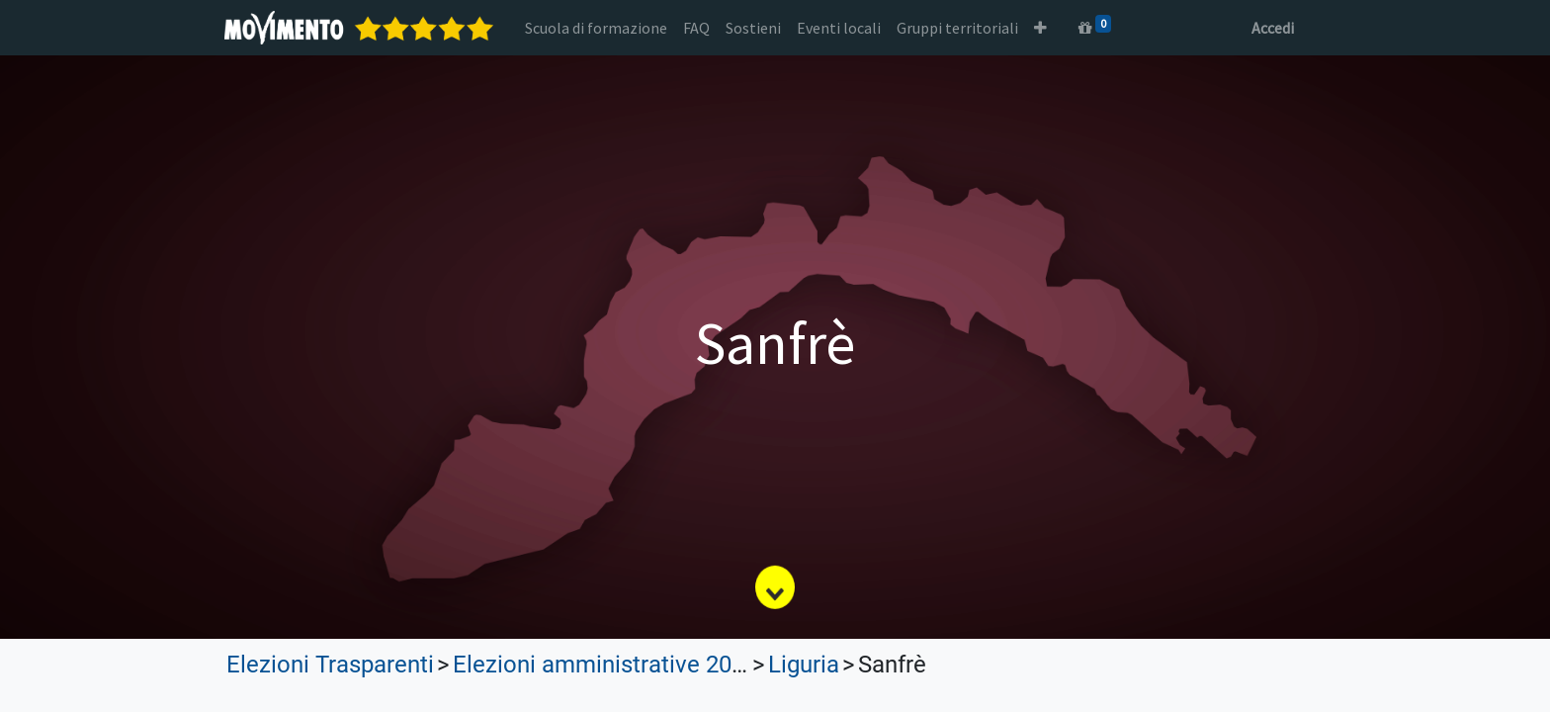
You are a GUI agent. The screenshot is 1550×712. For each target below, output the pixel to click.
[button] (1042, 27)
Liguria (803, 664)
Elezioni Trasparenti (330, 664)
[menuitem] (598, 27)
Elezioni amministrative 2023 (605, 664)
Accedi (1270, 28)
